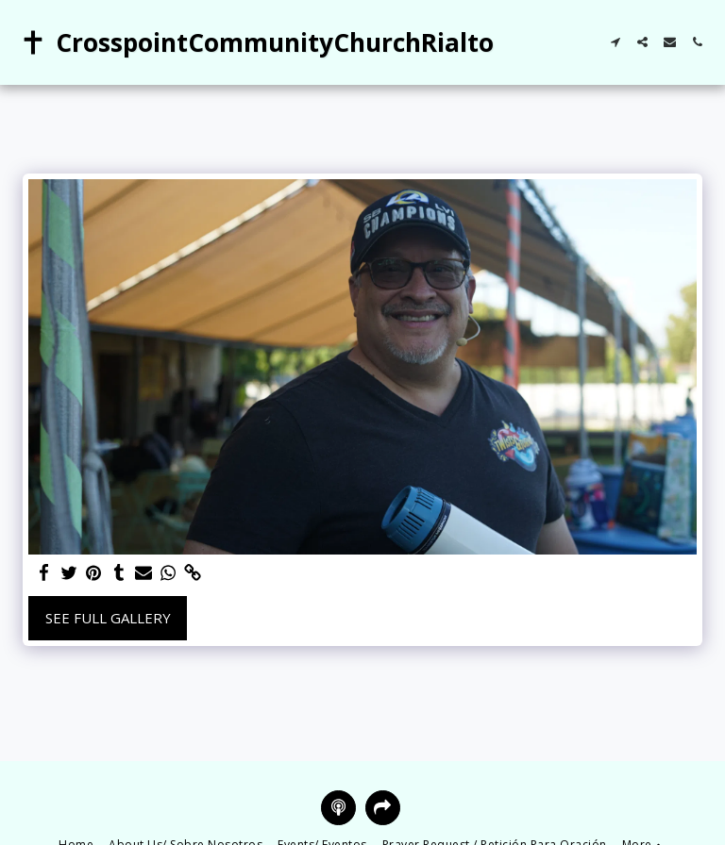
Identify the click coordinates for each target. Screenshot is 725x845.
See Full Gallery (108, 617)
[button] (615, 42)
